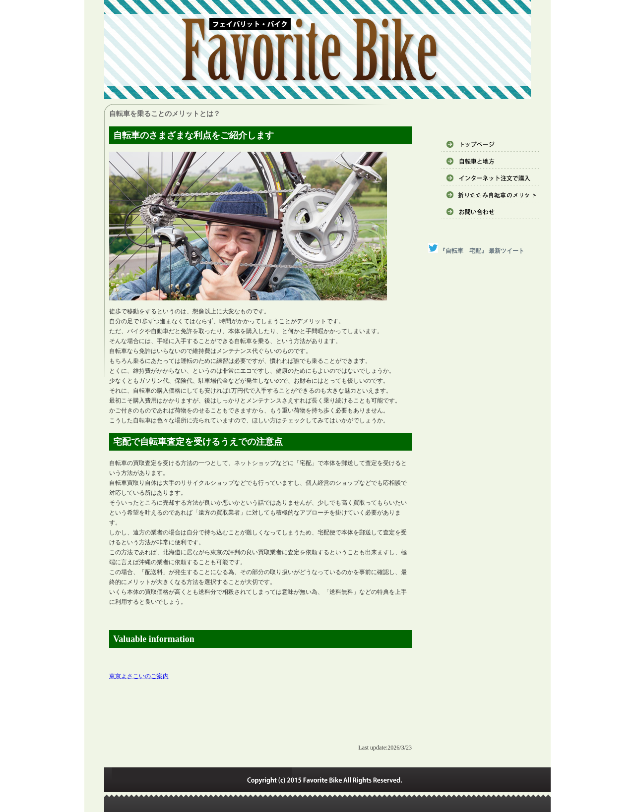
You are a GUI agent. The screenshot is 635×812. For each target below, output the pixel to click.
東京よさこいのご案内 (139, 676)
